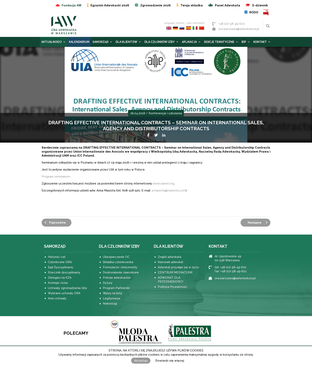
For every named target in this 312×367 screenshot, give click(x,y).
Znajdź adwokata (169, 257)
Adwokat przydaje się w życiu (178, 267)
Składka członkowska (118, 262)
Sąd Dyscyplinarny (60, 267)
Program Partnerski (116, 288)
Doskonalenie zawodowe (121, 272)
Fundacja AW (72, 5)
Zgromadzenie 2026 (155, 5)
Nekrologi (110, 303)
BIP (265, 12)
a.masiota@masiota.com (169, 190)
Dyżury (107, 283)
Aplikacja (191, 42)
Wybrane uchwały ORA (64, 293)
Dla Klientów (128, 42)
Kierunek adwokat (170, 262)
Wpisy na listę (112, 293)
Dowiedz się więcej (169, 360)
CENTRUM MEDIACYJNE (175, 272)
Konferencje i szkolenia (165, 113)
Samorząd (102, 42)
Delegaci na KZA (59, 277)
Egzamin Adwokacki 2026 (110, 5)
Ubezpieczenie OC (116, 257)
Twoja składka (191, 5)
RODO (253, 12)
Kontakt (262, 42)
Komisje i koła (58, 283)
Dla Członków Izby (161, 42)
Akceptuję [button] (140, 360)
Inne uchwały (57, 298)
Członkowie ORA (60, 262)
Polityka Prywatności (172, 287)
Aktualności (53, 42)
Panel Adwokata (227, 5)
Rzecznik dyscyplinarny (64, 272)
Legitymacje (111, 298)
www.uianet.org (163, 183)
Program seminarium (56, 176)
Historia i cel (56, 257)
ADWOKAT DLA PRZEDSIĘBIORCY (170, 279)
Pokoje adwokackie (117, 277)
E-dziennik (260, 5)
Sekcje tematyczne (221, 42)
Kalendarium (79, 41)
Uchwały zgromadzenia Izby (67, 288)
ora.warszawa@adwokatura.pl (238, 29)
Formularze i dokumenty (120, 267)
